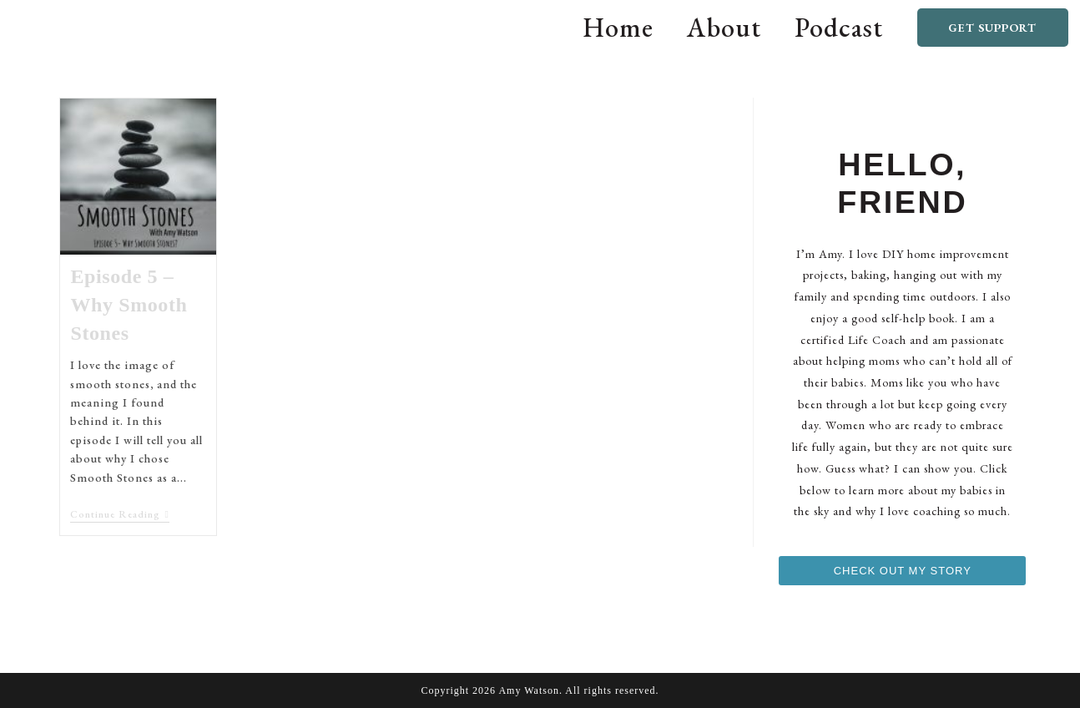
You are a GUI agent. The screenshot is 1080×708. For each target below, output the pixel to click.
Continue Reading (119, 514)
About (724, 27)
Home (618, 27)
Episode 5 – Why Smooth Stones (128, 304)
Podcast (839, 27)
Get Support (992, 27)
